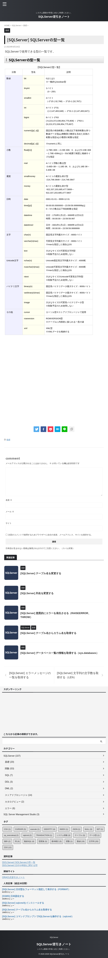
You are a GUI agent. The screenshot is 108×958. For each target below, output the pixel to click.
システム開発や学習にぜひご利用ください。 (54, 949)
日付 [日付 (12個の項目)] (8, 847)
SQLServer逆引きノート (54, 16)
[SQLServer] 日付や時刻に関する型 (20, 865)
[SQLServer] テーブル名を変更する (40, 573)
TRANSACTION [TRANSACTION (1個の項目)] (44, 835)
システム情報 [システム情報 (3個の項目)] (63, 835)
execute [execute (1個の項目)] (35, 829)
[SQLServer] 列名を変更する (37, 593)
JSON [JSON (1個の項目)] (76, 829)
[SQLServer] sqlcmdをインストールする (23, 903)
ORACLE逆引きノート (13, 877)
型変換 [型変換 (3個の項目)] (43, 841)
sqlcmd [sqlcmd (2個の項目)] (27, 835)
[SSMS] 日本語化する (13, 896)
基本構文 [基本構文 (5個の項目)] (56, 841)
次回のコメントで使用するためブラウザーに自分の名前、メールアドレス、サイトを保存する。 (50, 535)
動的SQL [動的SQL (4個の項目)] (29, 841)
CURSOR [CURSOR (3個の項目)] (20, 829)
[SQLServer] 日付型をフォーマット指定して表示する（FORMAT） (36, 889)
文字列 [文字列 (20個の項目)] (93, 841)
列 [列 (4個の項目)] (17, 841)
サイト (9, 523)
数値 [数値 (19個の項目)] (81, 841)
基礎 (8, 440)
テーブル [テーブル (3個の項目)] (80, 835)
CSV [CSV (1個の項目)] (7, 829)
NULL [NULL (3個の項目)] (88, 829)
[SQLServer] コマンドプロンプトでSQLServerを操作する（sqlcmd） (38, 916)
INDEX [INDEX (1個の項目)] (64, 829)
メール (10, 511)
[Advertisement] (27, 359)
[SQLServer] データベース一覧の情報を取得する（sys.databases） (59, 653)
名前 (9, 500)
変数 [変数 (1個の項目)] (69, 841)
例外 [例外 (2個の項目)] (7, 841)
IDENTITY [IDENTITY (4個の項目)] (49, 829)
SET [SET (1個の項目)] (100, 829)
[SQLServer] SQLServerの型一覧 (18, 862)
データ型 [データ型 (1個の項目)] (94, 835)
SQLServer (54, 937)
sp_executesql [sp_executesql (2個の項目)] (11, 835)
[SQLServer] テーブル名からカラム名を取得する (48, 633)
